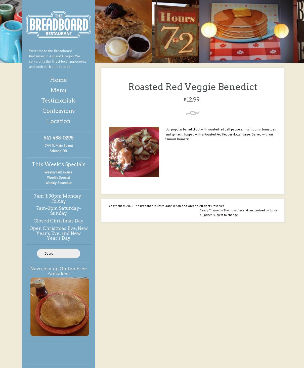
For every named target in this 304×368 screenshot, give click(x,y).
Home (58, 80)
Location (58, 121)
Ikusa (273, 210)
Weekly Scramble (59, 182)
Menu (58, 90)
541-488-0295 (58, 138)
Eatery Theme (209, 210)
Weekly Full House (58, 172)
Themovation (233, 210)
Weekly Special (58, 177)
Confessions (58, 111)
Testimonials (58, 100)
